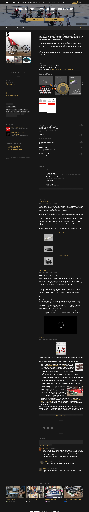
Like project (54, 19)
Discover (24, 2)
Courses (35, 2)
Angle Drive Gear (63, 244)
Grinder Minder (10, 499)
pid (28, 111)
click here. (58, 67)
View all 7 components (61, 189)
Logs (64, 28)
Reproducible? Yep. (44, 270)
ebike (22, 113)
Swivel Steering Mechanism (47, 201)
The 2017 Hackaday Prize (8, 34)
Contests (30, 2)
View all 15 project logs (61, 415)
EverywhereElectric (50, 499)
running (8, 109)
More (45, 2)
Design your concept (13, 147)
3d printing (23, 111)
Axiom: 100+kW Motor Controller (74, 499)
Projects (18, 2)
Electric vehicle (16, 113)
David (28, 501)
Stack (40, 2)
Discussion (78, 28)
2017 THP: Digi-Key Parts (17, 127)
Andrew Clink (44, 16)
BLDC (7, 111)
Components (57, 28)
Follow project (35, 19)
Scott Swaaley (10, 501)
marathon (16, 111)
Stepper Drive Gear (63, 255)
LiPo (11, 111)
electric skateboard (11, 115)
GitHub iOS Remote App (67, 69)
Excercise (14, 109)
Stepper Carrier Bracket (64, 232)
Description (41, 28)
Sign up (74, 2)
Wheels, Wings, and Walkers (15, 149)
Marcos (67, 501)
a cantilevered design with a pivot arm (57, 365)
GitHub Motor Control (56, 69)
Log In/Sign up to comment (45, 445)
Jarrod (47, 501)
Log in (80, 2)
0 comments (55, 203)
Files (51, 28)
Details (47, 28)
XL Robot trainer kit (31, 499)
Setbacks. (41, 337)
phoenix (8, 113)
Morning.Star (45, 448)
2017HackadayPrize (23, 109)
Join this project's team (11, 84)
